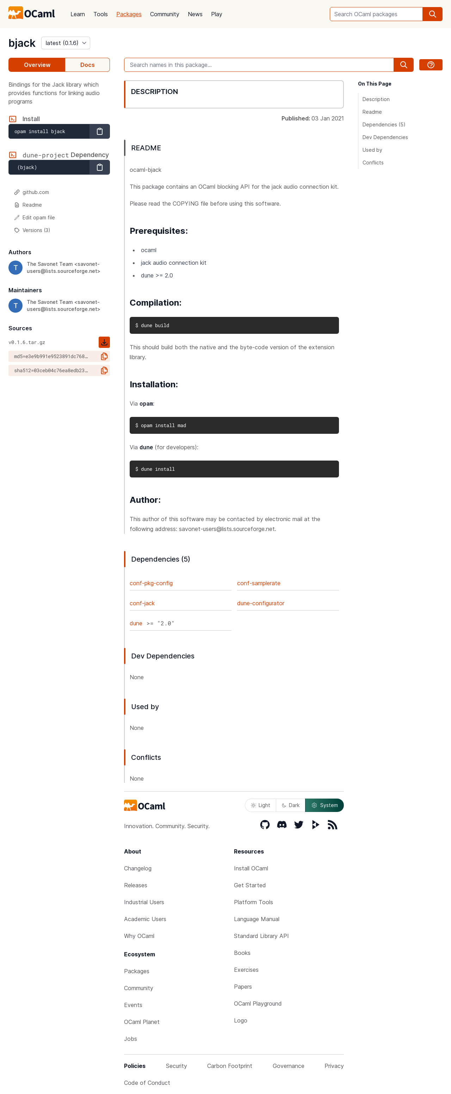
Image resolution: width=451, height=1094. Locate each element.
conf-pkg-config (151, 583)
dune (136, 623)
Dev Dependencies (385, 137)
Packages (129, 14)
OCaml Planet (142, 1021)
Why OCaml (139, 935)
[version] (65, 43)
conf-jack (142, 603)
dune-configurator (260, 603)
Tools (100, 14)
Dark (290, 805)
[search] (433, 14)
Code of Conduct (147, 1082)
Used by (372, 150)
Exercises (246, 969)
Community (164, 14)
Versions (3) (32, 230)
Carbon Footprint (229, 1065)
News (195, 14)
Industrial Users (144, 902)
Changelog (138, 868)
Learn (77, 14)
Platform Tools (253, 902)
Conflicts (373, 162)
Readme (28, 205)
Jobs (130, 1038)
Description (376, 99)
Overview (37, 64)
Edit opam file (34, 217)
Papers (243, 986)
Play (216, 14)
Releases (135, 885)
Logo (240, 1020)
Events (133, 1004)
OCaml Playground (258, 1003)
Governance (288, 1065)
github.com (31, 192)
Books (242, 952)
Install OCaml (251, 868)
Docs (87, 64)
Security (176, 1065)
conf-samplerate (258, 583)
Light (260, 805)
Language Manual (256, 919)
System (324, 805)
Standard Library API (261, 935)
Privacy (334, 1065)
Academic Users (145, 919)
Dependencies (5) (384, 124)
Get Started (250, 885)
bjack (22, 43)
